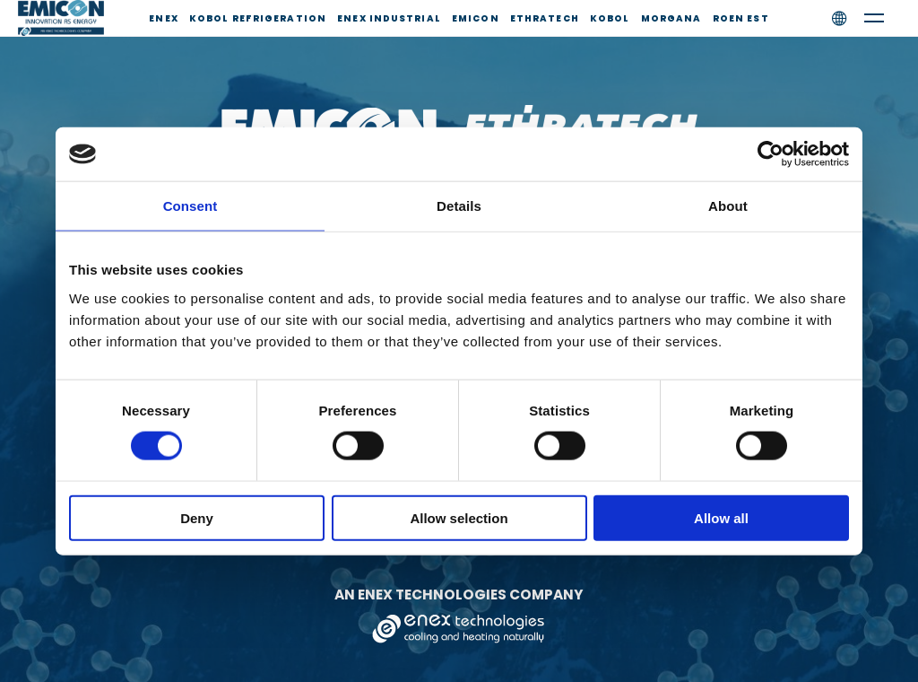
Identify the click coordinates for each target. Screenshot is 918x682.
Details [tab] (459, 206)
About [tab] (728, 206)
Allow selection (458, 517)
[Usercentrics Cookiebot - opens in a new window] (770, 154)
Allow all (721, 517)
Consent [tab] (190, 206)
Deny (196, 517)
